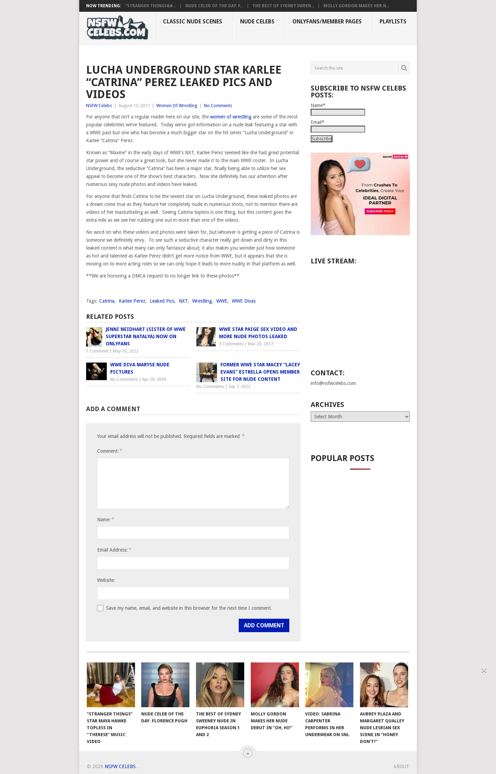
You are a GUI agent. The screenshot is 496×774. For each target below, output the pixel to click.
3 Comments (231, 344)
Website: (106, 580)
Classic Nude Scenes (192, 21)
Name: (105, 519)
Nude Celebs (257, 21)
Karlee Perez (132, 301)
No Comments (218, 105)
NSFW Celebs (99, 105)
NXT (183, 301)
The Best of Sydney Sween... (283, 5)
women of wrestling (230, 116)
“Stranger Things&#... (150, 5)
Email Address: (114, 549)
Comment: (109, 451)
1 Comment (97, 351)
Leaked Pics (162, 301)
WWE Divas (244, 301)
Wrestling (202, 301)
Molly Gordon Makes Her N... (356, 5)
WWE (221, 301)
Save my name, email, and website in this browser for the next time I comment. (189, 608)
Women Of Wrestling (176, 105)
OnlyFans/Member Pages (327, 21)
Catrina (106, 301)
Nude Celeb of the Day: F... (214, 5)
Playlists (393, 21)
